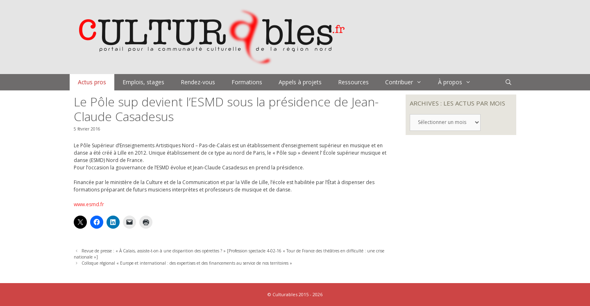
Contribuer (407, 82)
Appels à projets (300, 82)
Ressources (353, 82)
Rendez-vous (198, 82)
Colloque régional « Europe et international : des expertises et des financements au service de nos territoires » (187, 263)
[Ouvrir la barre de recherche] (508, 82)
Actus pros (92, 82)
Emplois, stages (143, 82)
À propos (458, 82)
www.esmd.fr (89, 204)
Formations (246, 82)
